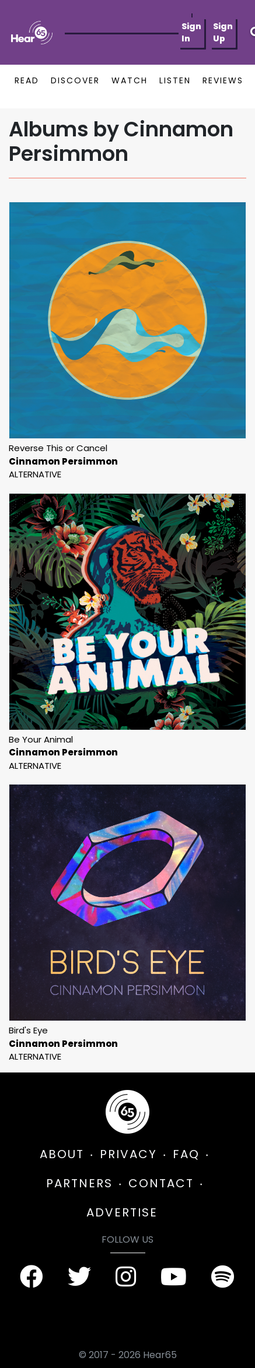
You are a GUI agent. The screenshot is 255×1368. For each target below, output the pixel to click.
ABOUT (62, 1154)
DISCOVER (75, 80)
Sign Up (223, 32)
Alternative (35, 474)
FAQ (186, 1154)
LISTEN (175, 80)
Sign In (191, 32)
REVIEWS (222, 80)
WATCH (129, 80)
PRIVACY (128, 1154)
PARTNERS (79, 1183)
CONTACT (161, 1183)
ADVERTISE (122, 1212)
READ (27, 80)
